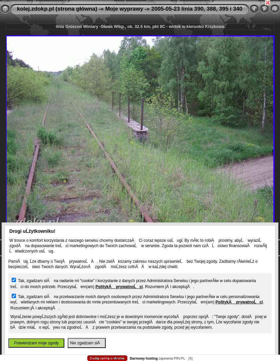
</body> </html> (140, 33)
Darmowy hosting (144, 358)
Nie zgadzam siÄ (86, 343)
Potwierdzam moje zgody (36, 343)
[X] (190, 358)
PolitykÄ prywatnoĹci (119, 286)
